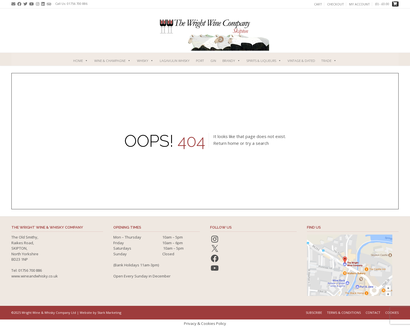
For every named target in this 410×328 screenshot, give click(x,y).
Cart (318, 4)
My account (359, 4)
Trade (329, 61)
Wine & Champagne (112, 61)
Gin (213, 61)
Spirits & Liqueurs (264, 61)
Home (80, 61)
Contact (373, 312)
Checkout (335, 4)
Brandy (231, 61)
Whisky (145, 61)
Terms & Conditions (344, 312)
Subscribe (314, 312)
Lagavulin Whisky (175, 61)
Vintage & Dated (301, 61)
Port (200, 61)
